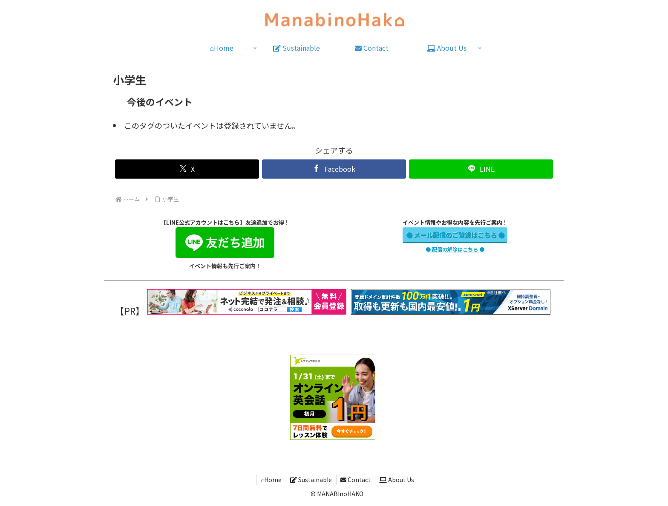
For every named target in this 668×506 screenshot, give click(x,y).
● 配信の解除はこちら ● (455, 249)
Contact (356, 479)
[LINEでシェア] (481, 169)
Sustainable (311, 479)
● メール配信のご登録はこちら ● (455, 234)
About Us (397, 479)
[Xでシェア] (187, 169)
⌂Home (270, 479)
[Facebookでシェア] (334, 169)
